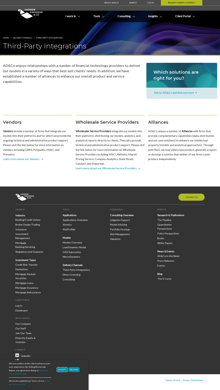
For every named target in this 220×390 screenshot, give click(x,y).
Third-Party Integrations (76, 259)
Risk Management (120, 223)
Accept (62, 369)
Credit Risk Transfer (26, 254)
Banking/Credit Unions (28, 209)
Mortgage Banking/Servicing (25, 234)
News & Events (165, 240)
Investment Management (22, 225)
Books (160, 227)
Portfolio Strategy (120, 218)
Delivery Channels (22, 27)
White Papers (165, 232)
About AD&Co (111, 2)
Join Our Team (23, 322)
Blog (159, 263)
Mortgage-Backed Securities (25, 265)
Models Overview (72, 231)
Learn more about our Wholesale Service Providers (106, 157)
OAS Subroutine (72, 241)
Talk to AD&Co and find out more (173, 82)
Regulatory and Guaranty (29, 241)
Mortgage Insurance (26, 277)
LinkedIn (25, 345)
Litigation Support (120, 209)
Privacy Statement (193, 369)
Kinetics (67, 213)
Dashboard (21, 299)
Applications (69, 204)
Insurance (21, 218)
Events (161, 254)
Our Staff (20, 317)
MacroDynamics (71, 246)
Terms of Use (172, 369)
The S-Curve (164, 268)
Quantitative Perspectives (164, 215)
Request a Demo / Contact (181, 2)
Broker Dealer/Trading (27, 213)
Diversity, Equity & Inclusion (25, 329)
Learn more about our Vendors (21, 148)
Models (67, 227)
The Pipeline (164, 209)
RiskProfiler (69, 218)
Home (6, 27)
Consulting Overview (122, 204)
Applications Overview (75, 209)
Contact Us (191, 186)
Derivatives (21, 258)
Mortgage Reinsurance (28, 281)
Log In (150, 2)
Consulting (69, 268)
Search (133, 2)
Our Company (23, 313)
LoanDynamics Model (74, 236)
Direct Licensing (72, 263)
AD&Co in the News (168, 245)
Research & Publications (170, 204)
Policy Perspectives (168, 222)
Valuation (115, 228)
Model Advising (118, 213)
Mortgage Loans (24, 272)
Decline (74, 369)
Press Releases (165, 250)
